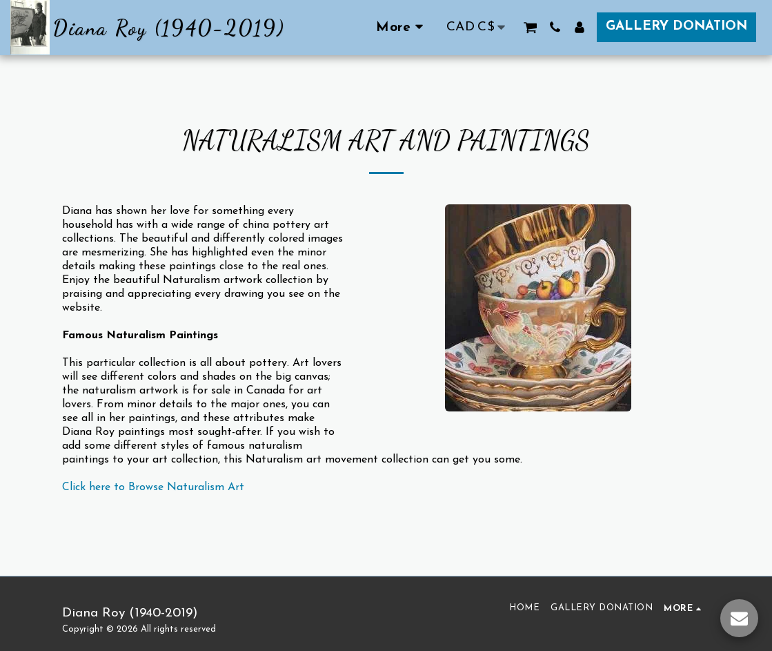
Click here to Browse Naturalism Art (153, 487)
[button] (530, 27)
